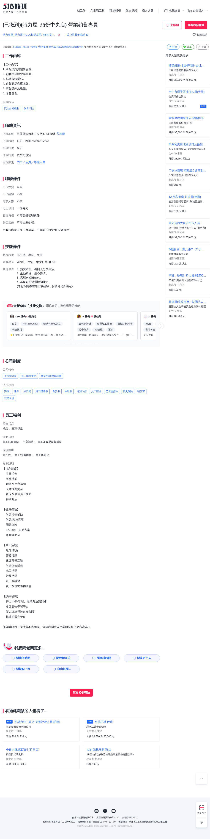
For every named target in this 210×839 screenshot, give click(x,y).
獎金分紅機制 (11, 108)
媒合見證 (131, 10)
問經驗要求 (63, 657)
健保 (16, 391)
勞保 (6, 391)
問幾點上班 (23, 668)
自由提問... (64, 668)
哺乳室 (141, 391)
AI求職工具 (98, 10)
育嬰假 (56, 391)
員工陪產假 (42, 391)
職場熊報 (115, 10)
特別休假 (82, 391)
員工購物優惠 (28, 375)
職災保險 (128, 391)
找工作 (81, 10)
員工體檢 (96, 391)
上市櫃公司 (10, 375)
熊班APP (201, 813)
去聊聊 (174, 25)
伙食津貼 (29, 108)
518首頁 (17, 47)
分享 (173, 46)
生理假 (68, 391)
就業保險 (9, 398)
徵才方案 (148, 10)
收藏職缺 (202, 34)
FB (105, 811)
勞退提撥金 (112, 391)
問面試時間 (104, 657)
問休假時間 (23, 657)
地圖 (62, 133)
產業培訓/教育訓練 (51, 375)
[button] (161, 326)
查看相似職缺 (195, 25)
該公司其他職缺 (78, 34)
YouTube (113, 811)
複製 (202, 46)
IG (96, 811)
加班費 (27, 391)
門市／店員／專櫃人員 (31, 162)
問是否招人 (144, 657)
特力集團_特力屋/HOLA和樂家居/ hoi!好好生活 (61, 47)
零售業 (34, 47)
